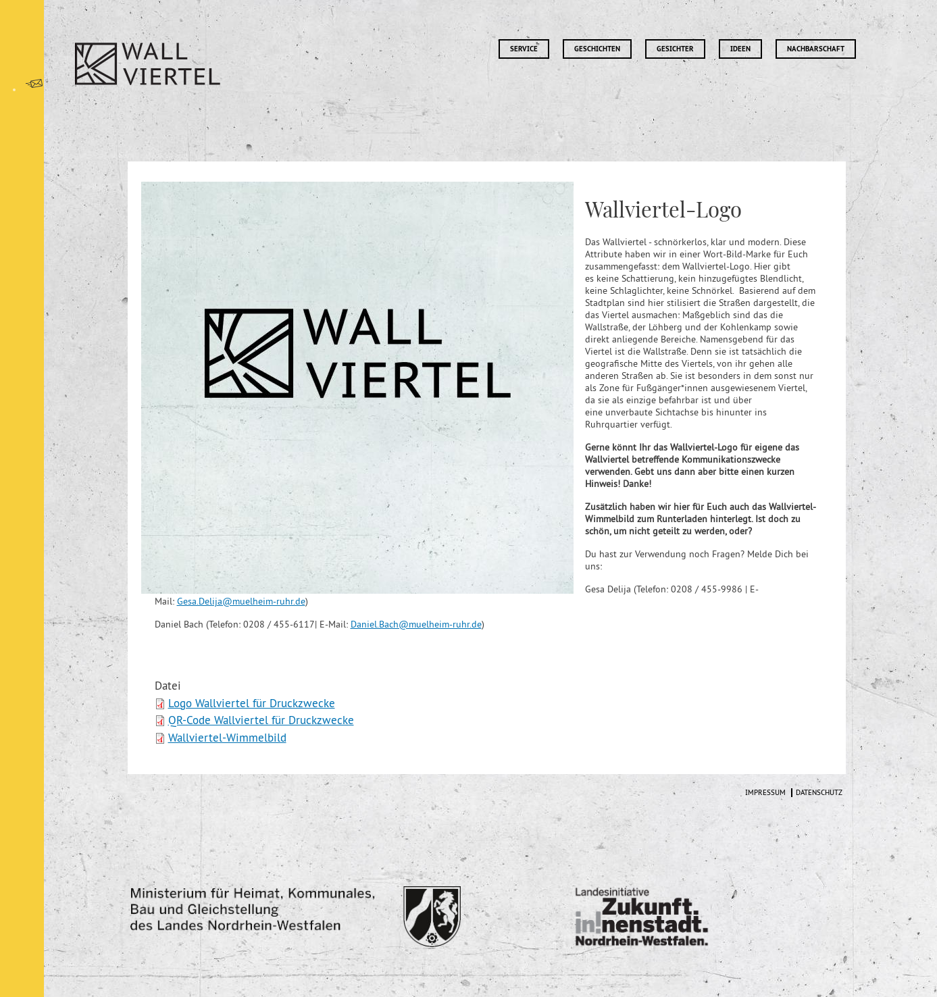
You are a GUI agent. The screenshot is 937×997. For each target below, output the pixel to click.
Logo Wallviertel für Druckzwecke (251, 703)
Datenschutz (819, 792)
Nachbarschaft (815, 49)
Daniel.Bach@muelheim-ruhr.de (416, 624)
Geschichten (597, 49)
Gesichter (675, 49)
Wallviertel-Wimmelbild (227, 737)
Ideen (740, 49)
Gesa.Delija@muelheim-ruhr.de (241, 601)
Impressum (765, 792)
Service (524, 49)
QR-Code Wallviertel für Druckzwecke (261, 720)
